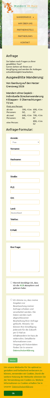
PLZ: (12, 187)
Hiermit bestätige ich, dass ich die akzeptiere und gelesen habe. (24, 285)
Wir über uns (25, 23)
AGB (22, 285)
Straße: (13, 176)
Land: (12, 208)
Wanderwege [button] (25, 16)
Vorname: (15, 148)
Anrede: (14, 138)
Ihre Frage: (15, 247)
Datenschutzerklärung (23, 350)
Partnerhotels (25, 29)
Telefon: (14, 219)
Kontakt (25, 42)
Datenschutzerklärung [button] (22, 386)
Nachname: (15, 159)
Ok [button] (13, 393)
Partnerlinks (25, 36)
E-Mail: (13, 230)
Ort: (12, 197)
